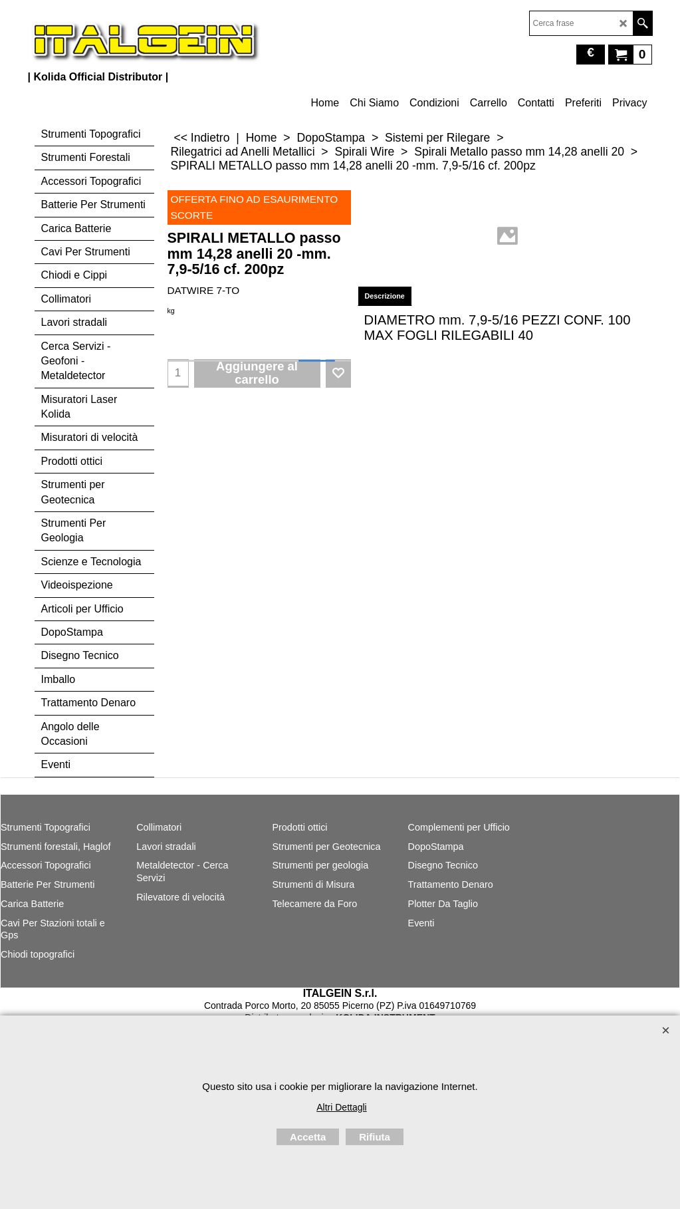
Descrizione (385, 296)
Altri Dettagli (341, 1107)
